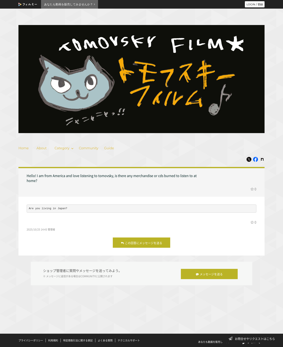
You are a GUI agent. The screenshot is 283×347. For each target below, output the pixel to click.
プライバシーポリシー (30, 339)
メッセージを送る (210, 273)
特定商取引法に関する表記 (78, 339)
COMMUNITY (88, 276)
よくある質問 (105, 339)
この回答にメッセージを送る (141, 243)
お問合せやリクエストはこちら (253, 339)
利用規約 (53, 339)
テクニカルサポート (129, 339)
